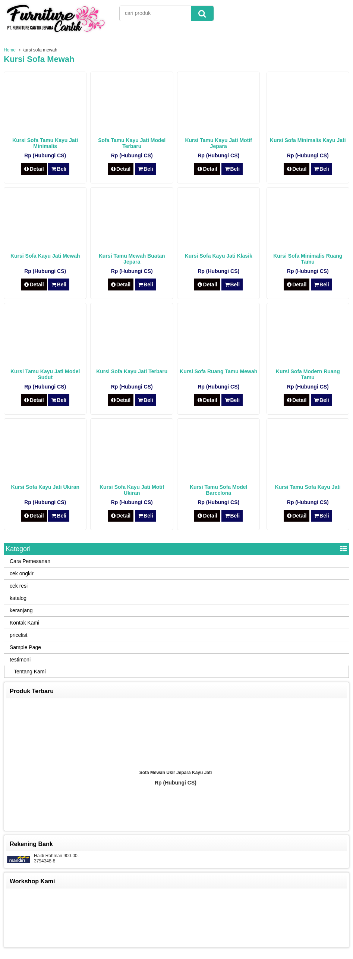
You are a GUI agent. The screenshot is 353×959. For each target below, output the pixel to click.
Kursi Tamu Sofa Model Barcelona (219, 490)
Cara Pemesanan (30, 561)
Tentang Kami (30, 672)
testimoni (20, 660)
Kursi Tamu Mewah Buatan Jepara (132, 259)
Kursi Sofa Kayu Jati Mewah (45, 256)
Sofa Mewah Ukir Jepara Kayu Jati (175, 772)
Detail (34, 169)
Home (10, 50)
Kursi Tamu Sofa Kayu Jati (308, 487)
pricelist (18, 635)
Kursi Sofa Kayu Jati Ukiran (45, 487)
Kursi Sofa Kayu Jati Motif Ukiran (132, 490)
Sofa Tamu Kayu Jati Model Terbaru (132, 143)
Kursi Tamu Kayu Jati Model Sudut (45, 374)
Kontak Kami (24, 623)
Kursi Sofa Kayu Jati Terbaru (131, 371)
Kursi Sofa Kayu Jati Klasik (218, 256)
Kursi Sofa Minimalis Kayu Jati (308, 140)
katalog (18, 598)
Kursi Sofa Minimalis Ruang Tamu (307, 259)
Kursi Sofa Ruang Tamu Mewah (218, 371)
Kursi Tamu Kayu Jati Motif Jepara (218, 143)
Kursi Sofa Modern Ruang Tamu (308, 374)
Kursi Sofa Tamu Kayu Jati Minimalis (45, 143)
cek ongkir (22, 573)
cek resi (19, 586)
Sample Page (25, 647)
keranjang (21, 610)
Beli (58, 169)
